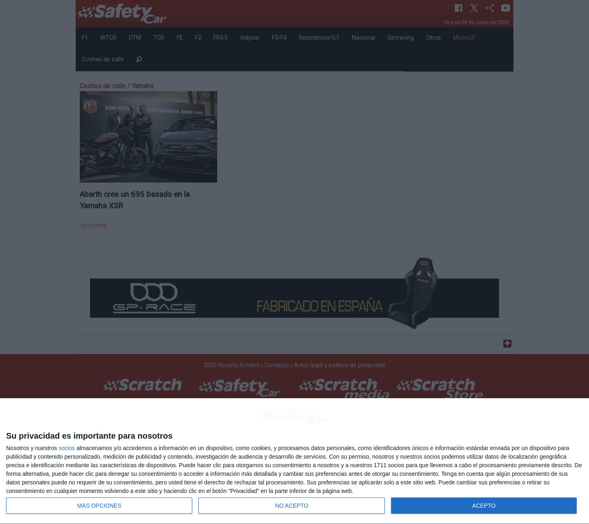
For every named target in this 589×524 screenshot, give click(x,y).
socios (66, 448)
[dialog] (294, 461)
